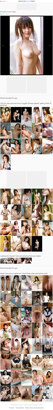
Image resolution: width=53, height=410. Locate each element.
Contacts (11, 407)
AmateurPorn (26, 1)
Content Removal (20, 407)
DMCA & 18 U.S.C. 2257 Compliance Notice (34, 407)
